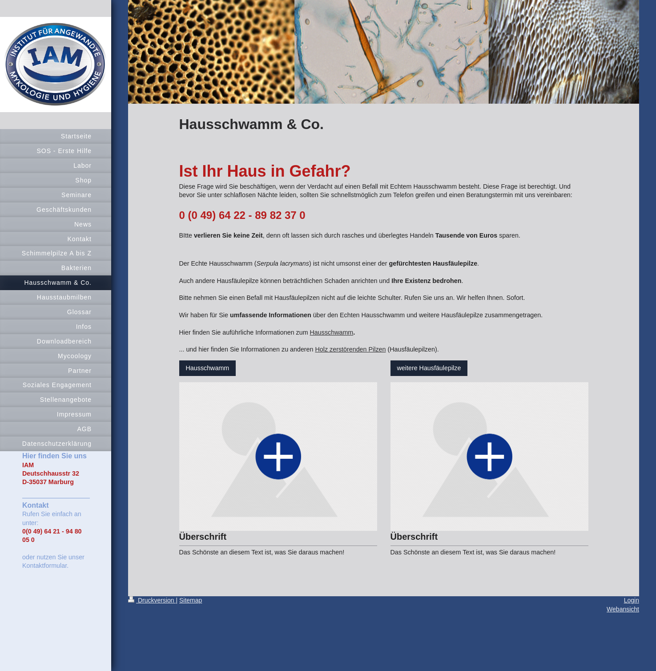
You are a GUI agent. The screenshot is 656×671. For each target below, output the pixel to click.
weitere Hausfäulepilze (429, 368)
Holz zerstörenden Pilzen (350, 349)
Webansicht (623, 609)
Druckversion (152, 600)
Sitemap (190, 600)
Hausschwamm (332, 332)
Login (631, 600)
